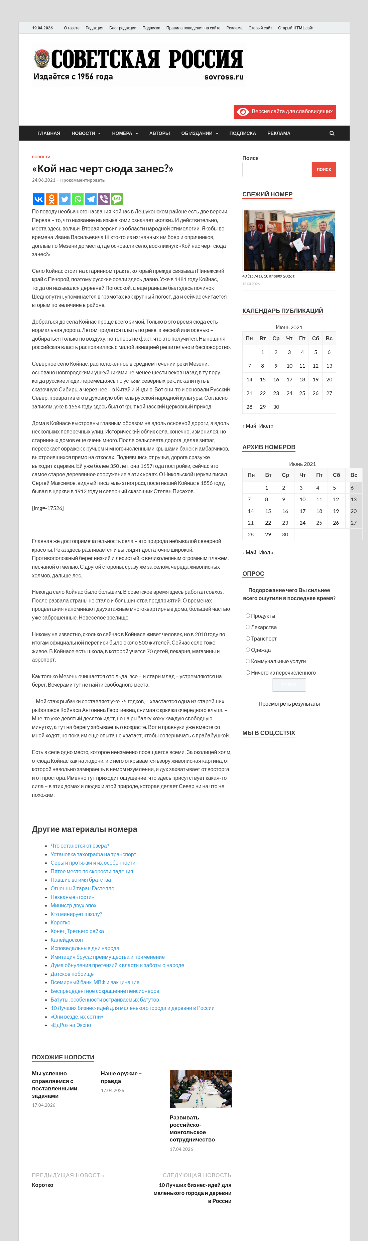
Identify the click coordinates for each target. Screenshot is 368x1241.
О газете (72, 27)
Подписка (151, 27)
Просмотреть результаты (289, 703)
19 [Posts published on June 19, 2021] (336, 511)
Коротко (61, 922)
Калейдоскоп (67, 939)
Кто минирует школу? (76, 914)
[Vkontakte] (38, 199)
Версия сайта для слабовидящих (285, 111)
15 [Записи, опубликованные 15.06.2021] (263, 379)
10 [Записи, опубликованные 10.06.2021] (289, 365)
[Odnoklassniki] (51, 199)
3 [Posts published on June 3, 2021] (300, 487)
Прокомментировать (82, 180)
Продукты (263, 615)
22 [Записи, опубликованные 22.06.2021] (263, 393)
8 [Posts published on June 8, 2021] (266, 499)
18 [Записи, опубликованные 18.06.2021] (302, 379)
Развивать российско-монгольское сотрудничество (192, 1128)
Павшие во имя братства (81, 879)
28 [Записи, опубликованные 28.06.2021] (249, 406)
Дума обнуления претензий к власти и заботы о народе (118, 965)
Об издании (197, 133)
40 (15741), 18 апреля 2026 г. (268, 276)
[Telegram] (91, 199)
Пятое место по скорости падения (92, 871)
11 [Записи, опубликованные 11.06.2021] (302, 365)
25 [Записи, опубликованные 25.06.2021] (302, 393)
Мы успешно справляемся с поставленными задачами (55, 1084)
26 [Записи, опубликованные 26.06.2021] (316, 393)
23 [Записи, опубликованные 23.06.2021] (276, 393)
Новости (83, 133)
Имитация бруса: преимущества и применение (108, 956)
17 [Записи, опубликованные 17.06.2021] (289, 379)
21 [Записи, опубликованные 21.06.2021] (249, 393)
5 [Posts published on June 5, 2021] (334, 487)
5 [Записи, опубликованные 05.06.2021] (315, 352)
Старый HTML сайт (296, 27)
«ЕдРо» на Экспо (71, 1025)
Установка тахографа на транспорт (93, 854)
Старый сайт (260, 27)
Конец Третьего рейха (77, 931)
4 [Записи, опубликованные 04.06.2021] (302, 352)
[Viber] (104, 199)
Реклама (234, 27)
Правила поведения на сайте (193, 27)
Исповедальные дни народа (85, 948)
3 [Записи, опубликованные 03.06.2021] (289, 352)
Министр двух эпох (74, 905)
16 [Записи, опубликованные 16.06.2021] (276, 379)
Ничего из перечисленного (283, 672)
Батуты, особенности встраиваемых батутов (105, 999)
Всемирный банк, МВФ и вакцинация (95, 982)
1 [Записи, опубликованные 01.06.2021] (262, 352)
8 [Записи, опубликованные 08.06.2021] (262, 365)
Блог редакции (122, 27)
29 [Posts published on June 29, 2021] (268, 534)
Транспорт (264, 638)
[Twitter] (65, 199)
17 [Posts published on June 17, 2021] (302, 511)
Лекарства (264, 627)
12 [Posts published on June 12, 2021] (336, 499)
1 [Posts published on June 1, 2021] (266, 487)
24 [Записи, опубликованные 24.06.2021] (289, 393)
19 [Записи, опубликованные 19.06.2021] (316, 379)
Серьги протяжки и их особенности (93, 862)
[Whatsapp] (78, 199)
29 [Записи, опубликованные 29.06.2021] (263, 406)
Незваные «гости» (72, 897)
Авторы (159, 133)
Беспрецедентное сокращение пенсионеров (105, 991)
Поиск (250, 158)
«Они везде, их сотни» (77, 1016)
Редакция (94, 27)
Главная (49, 133)
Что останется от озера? (80, 845)
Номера (122, 133)
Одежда (261, 650)
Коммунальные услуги (278, 661)
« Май (249, 425)
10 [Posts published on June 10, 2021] (302, 499)
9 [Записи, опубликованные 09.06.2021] (275, 365)
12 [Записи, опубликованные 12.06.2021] (316, 365)
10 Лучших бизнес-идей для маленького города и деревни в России (133, 1008)
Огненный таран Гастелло (83, 888)
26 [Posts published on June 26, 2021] (336, 522)
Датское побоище (72, 973)
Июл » (266, 425)
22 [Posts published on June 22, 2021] (268, 522)
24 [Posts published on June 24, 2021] (302, 522)
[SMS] (117, 199)
